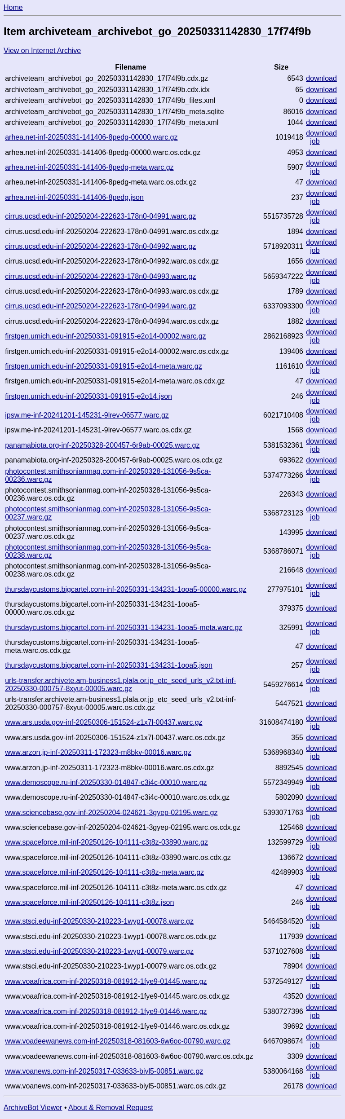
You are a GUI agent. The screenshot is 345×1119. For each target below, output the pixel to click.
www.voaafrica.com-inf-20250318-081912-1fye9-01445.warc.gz (106, 981)
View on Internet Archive (42, 50)
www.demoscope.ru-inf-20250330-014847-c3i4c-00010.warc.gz (106, 782)
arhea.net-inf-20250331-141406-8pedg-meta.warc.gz (89, 167)
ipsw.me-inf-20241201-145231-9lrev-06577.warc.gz (87, 415)
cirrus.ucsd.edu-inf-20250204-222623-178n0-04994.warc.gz (100, 306)
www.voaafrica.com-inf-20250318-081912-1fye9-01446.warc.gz (106, 1011)
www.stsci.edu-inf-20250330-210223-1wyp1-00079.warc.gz (99, 951)
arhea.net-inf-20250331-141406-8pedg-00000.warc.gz (91, 137)
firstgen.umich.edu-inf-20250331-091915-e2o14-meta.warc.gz (103, 366)
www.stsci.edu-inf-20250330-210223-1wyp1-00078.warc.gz (99, 921)
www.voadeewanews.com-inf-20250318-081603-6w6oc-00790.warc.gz (117, 1041)
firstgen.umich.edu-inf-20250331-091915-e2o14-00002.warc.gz (105, 336)
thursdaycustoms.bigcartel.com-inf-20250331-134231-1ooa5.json (108, 665)
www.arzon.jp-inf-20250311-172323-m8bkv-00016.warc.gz (98, 752)
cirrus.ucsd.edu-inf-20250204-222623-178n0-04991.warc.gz (100, 216)
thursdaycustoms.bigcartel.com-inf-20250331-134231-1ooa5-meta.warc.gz (123, 627)
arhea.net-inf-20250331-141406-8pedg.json (74, 197)
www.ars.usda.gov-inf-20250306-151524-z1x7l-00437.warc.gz (103, 722)
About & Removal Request (110, 1107)
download (321, 78)
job (314, 141)
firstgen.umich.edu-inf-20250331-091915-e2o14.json (88, 396)
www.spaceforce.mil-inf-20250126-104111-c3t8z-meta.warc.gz (104, 872)
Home (13, 7)
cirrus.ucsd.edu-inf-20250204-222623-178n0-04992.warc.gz (100, 246)
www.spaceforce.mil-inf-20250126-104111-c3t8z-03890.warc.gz (106, 842)
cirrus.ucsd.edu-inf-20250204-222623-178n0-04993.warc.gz (100, 276)
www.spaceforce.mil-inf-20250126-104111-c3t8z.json (89, 902)
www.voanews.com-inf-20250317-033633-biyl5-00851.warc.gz (104, 1071)
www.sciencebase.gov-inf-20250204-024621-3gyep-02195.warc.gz (111, 812)
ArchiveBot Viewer (33, 1107)
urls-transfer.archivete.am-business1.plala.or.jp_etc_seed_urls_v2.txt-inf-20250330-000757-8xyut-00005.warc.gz (120, 684)
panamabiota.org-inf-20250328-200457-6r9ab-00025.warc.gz (102, 445)
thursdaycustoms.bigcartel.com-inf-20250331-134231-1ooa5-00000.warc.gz (125, 589)
